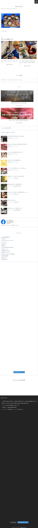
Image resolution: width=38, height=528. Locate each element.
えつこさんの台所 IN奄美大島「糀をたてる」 (15, 152)
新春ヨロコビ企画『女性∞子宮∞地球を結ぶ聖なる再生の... (18, 144)
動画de (3, 245)
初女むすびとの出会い (12, 200)
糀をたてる (17, 194)
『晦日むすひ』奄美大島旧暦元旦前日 (14, 160)
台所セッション (5, 249)
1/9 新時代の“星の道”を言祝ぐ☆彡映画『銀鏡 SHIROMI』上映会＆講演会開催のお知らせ (19, 401)
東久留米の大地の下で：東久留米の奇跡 (14, 184)
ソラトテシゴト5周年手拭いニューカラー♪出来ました (17, 168)
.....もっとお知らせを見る (6, 127)
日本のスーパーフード (6, 252)
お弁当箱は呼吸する (6, 237)
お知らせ (10, 138)
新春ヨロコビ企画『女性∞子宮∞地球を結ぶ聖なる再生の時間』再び (15, 403)
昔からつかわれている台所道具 (8, 254)
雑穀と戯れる (4, 259)
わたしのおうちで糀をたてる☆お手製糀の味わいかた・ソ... (18, 192)
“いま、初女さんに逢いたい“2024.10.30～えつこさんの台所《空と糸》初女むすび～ (27, 62)
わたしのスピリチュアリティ (8, 240)
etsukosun (4, 8)
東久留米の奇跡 (17, 186)
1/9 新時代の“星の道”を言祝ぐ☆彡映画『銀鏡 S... (16, 136)
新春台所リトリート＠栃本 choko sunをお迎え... (16, 176)
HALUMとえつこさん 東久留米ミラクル (15, 208)
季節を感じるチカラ (6, 250)
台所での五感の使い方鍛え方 (8, 247)
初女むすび (17, 202)
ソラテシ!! (4, 242)
